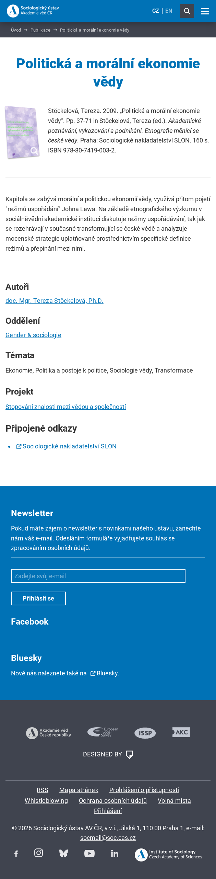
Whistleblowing (46, 800)
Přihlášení (108, 810)
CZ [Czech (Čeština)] (155, 11)
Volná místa (174, 800)
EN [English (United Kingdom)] (168, 11)
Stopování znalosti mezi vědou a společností (65, 406)
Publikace (41, 30)
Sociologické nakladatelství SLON (70, 446)
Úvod (16, 30)
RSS (42, 790)
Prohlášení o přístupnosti (144, 790)
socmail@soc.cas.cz (108, 837)
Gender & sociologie (33, 335)
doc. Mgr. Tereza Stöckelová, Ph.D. (54, 300)
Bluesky (107, 673)
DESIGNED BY (108, 754)
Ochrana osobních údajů (113, 800)
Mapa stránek (78, 790)
